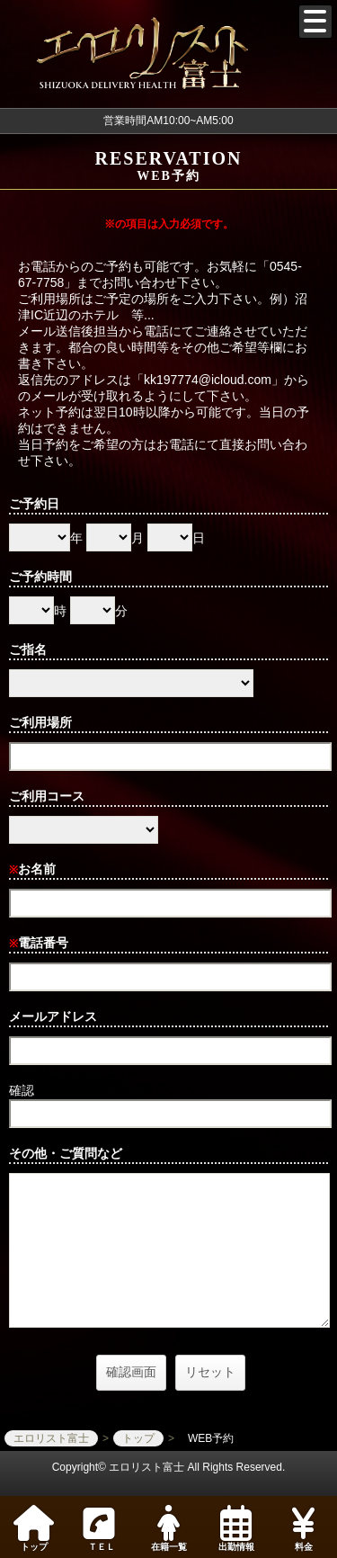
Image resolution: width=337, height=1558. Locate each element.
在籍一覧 (168, 1528)
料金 (303, 1528)
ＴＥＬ (99, 1529)
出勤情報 (236, 1528)
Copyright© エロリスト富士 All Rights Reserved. (169, 1467)
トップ (33, 1528)
